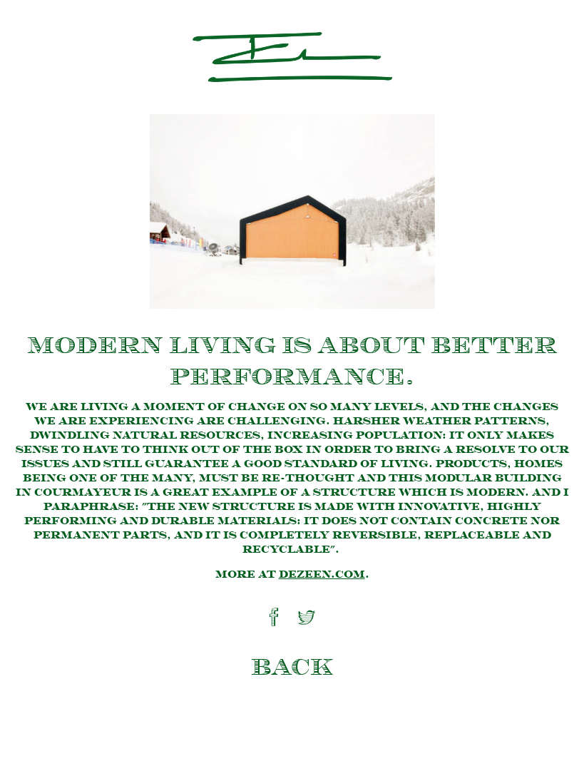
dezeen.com (322, 575)
